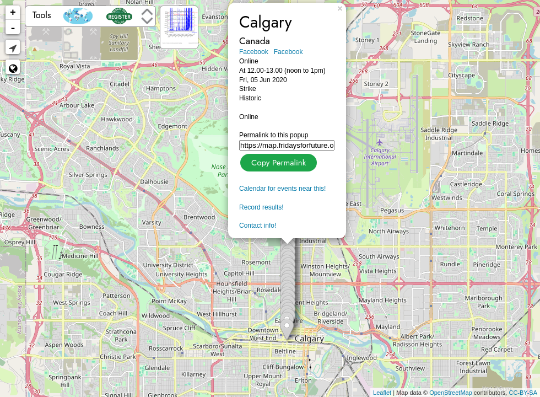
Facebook (253, 52)
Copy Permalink (277, 161)
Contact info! (257, 225)
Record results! (261, 207)
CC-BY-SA (523, 392)
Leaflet (382, 392)
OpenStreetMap (450, 392)
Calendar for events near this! (282, 188)
